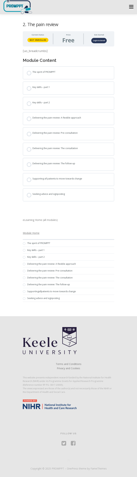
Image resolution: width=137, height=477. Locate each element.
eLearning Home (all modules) (40, 220)
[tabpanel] (68, 51)
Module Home (31, 233)
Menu (131, 6)
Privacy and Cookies (68, 368)
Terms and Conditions (68, 364)
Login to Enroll (99, 40)
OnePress (72, 468)
